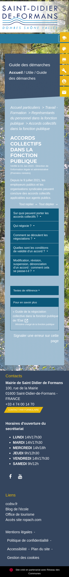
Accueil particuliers (25, 107)
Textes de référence (25, 290)
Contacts (14, 375)
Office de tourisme (20, 514)
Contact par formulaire (23, 410)
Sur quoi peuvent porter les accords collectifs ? (31, 215)
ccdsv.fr (11, 504)
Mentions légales (19, 532)
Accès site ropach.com (23, 520)
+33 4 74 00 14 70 (20, 404)
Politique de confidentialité (28, 540)
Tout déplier (49, 204)
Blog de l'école (17, 509)
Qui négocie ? (22, 225)
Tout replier (29, 204)
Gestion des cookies (23, 558)
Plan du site (40, 549)
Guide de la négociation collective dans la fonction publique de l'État (35, 316)
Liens (11, 495)
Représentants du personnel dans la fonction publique (33, 118)
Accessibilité (17, 549)
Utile (29, 72)
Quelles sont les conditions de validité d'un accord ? (30, 249)
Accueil (16, 72)
